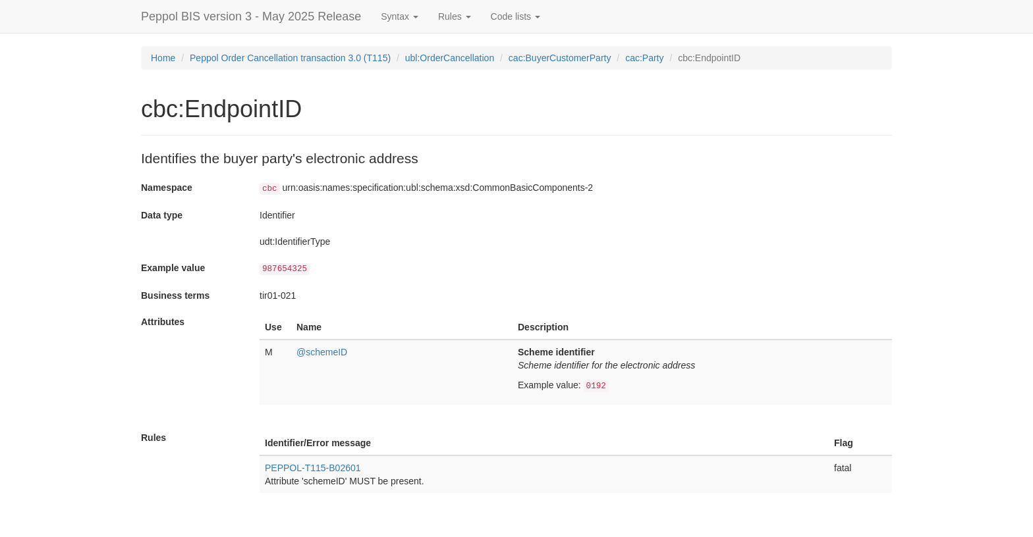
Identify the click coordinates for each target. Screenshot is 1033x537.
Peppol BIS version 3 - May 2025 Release (251, 16)
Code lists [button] (515, 16)
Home (163, 58)
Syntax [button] (399, 16)
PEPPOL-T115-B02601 (313, 468)
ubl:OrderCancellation (449, 58)
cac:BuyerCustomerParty (560, 58)
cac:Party (644, 58)
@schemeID (321, 352)
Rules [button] (454, 16)
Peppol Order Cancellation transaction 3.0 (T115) (290, 58)
